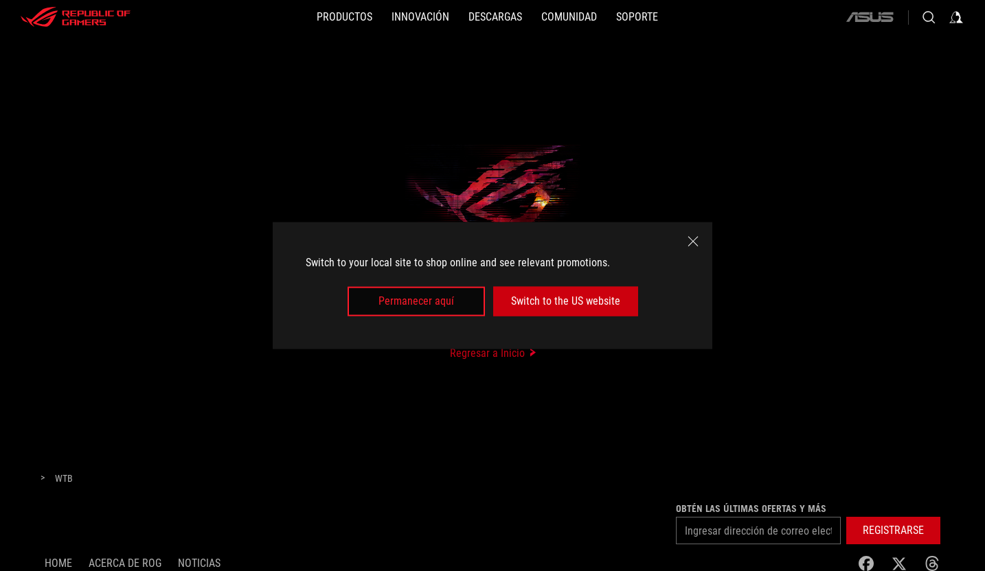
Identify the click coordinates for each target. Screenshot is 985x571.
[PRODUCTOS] (344, 17)
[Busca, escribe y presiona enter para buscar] (928, 17)
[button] (893, 530)
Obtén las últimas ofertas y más (751, 508)
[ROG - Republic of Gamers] (76, 17)
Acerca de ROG (125, 563)
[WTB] (64, 479)
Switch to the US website (565, 300)
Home (58, 563)
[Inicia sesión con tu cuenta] (956, 17)
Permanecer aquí (416, 300)
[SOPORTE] (637, 17)
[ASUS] (869, 17)
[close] (693, 241)
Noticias (199, 563)
